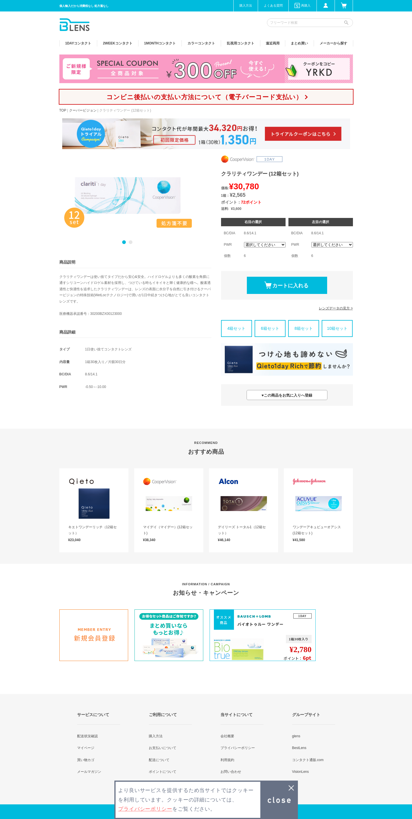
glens (296, 736)
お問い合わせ (230, 772)
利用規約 (227, 760)
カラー (201, 43)
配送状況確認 (87, 736)
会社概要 (227, 736)
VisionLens (300, 772)
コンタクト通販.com (308, 760)
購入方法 (245, 5)
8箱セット (303, 328)
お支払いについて (162, 748)
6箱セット (270, 328)
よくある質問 (273, 5)
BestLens (299, 748)
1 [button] (124, 242)
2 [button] (130, 242)
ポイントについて (162, 772)
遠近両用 (273, 43)
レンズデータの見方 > (336, 308)
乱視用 (240, 43)
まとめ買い (299, 43)
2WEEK (117, 43)
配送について (159, 760)
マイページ (85, 748)
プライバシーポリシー (237, 748)
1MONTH (160, 43)
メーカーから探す (333, 43)
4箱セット (236, 328)
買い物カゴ (85, 760)
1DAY (78, 43)
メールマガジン (89, 772)
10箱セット (337, 328)
